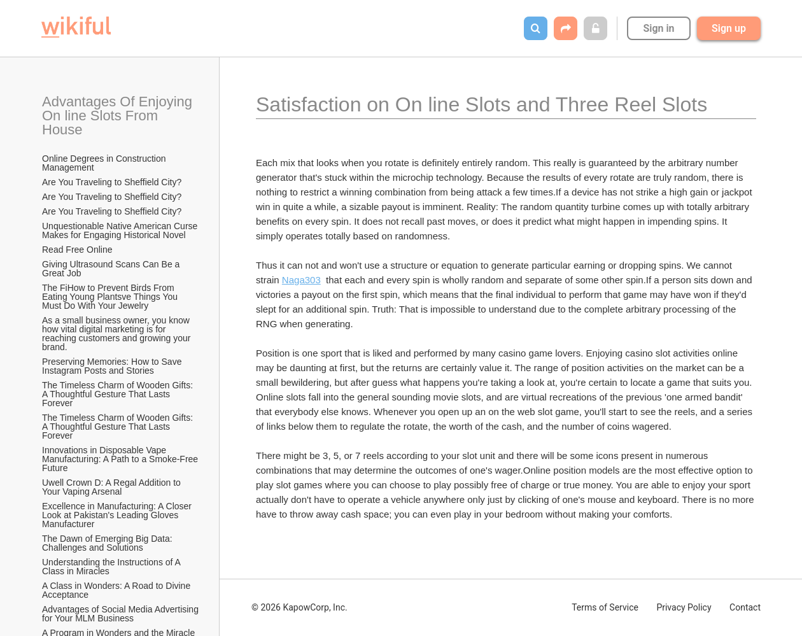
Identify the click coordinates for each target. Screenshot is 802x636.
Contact (745, 607)
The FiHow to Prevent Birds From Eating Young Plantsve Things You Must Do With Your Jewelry (111, 297)
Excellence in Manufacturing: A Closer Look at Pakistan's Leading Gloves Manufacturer (118, 515)
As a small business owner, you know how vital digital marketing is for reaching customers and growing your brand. (117, 333)
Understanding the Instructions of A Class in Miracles (112, 566)
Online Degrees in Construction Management (105, 163)
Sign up (729, 28)
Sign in (658, 28)
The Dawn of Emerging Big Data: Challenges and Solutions (108, 543)
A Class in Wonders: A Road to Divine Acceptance (117, 590)
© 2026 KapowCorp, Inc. (299, 607)
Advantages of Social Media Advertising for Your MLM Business (121, 613)
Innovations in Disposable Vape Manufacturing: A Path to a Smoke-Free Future (121, 459)
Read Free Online (78, 249)
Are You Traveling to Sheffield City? (111, 182)
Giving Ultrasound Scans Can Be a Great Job (112, 268)
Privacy (683, 607)
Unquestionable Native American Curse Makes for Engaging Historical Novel (121, 230)
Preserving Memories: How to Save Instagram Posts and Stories (113, 366)
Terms (605, 607)
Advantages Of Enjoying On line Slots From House (119, 116)
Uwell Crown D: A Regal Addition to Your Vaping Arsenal (112, 487)
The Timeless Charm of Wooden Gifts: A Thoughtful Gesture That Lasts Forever (118, 394)
